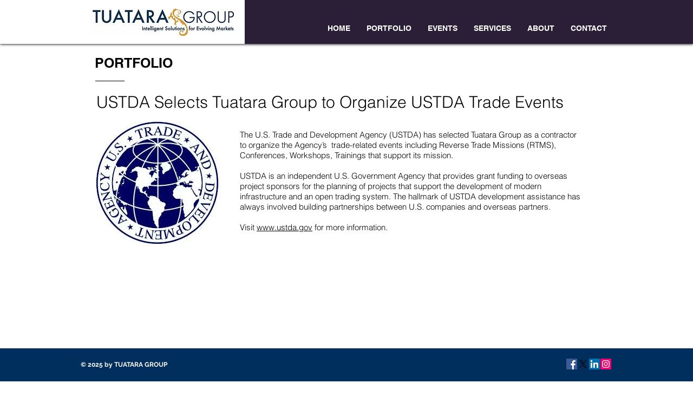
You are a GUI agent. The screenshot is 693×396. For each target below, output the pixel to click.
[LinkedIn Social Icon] (594, 364)
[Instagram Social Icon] (605, 364)
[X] (583, 364)
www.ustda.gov (284, 227)
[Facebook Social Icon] (571, 364)
